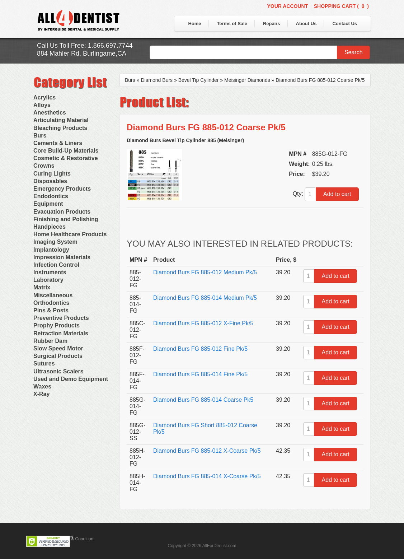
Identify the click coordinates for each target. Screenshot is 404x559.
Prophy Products (56, 325)
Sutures (44, 363)
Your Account (287, 6)
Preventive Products (61, 318)
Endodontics (50, 196)
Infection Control (56, 265)
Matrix (41, 287)
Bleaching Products (60, 128)
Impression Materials (61, 257)
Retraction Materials (60, 333)
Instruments (49, 272)
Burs (39, 135)
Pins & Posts (51, 310)
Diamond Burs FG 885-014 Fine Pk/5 (200, 374)
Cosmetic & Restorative (65, 158)
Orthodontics (51, 303)
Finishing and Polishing (65, 219)
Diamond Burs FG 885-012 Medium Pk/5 (205, 272)
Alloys (42, 105)
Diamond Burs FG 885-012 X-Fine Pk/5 (203, 323)
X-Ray (41, 394)
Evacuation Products (61, 212)
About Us (306, 23)
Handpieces (49, 227)
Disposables (50, 181)
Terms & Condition (75, 538)
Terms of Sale (232, 23)
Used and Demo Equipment (70, 379)
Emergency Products (62, 189)
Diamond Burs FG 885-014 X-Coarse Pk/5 (207, 476)
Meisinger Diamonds (247, 80)
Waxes (42, 386)
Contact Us (344, 23)
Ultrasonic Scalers (58, 371)
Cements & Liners (57, 143)
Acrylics (44, 97)
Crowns (44, 166)
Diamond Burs (157, 80)
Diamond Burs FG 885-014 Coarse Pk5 (203, 400)
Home (194, 23)
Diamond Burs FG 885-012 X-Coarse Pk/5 (207, 451)
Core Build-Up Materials (65, 151)
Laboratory (48, 280)
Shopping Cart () (341, 6)
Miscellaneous (52, 295)
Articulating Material (61, 120)
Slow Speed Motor (58, 348)
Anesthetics (49, 113)
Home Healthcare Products (70, 234)
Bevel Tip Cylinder (198, 80)
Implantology (51, 250)
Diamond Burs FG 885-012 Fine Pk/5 (200, 349)
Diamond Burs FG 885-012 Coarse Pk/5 (320, 80)
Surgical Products (58, 356)
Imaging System (55, 242)
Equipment (48, 204)
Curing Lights (52, 174)
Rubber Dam (50, 341)
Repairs (271, 23)
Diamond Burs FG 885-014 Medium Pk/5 (205, 298)
